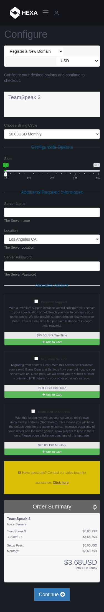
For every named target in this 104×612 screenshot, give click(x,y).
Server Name (15, 204)
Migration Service (50, 359)
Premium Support (50, 301)
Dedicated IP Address (50, 411)
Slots (8, 159)
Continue (52, 594)
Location (11, 230)
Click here (61, 483)
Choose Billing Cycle (20, 125)
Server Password (18, 257)
